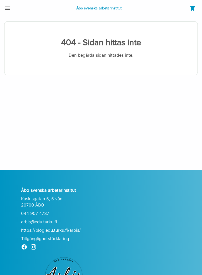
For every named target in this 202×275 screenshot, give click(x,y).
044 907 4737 (35, 213)
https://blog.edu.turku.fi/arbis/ (51, 230)
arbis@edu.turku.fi (39, 221)
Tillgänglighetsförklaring (45, 238)
